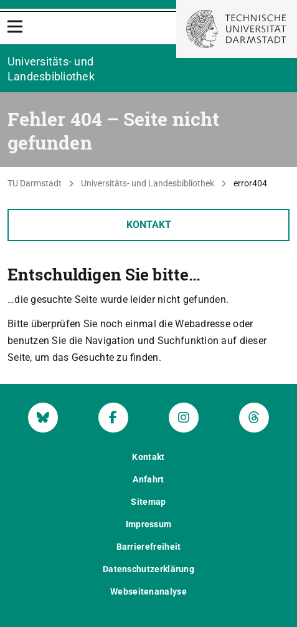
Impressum (149, 524)
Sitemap (148, 502)
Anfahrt (148, 479)
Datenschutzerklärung (148, 569)
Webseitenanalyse (148, 591)
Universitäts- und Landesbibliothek (147, 183)
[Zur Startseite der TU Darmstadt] (236, 29)
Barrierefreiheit (148, 547)
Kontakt (148, 225)
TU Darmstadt (34, 183)
